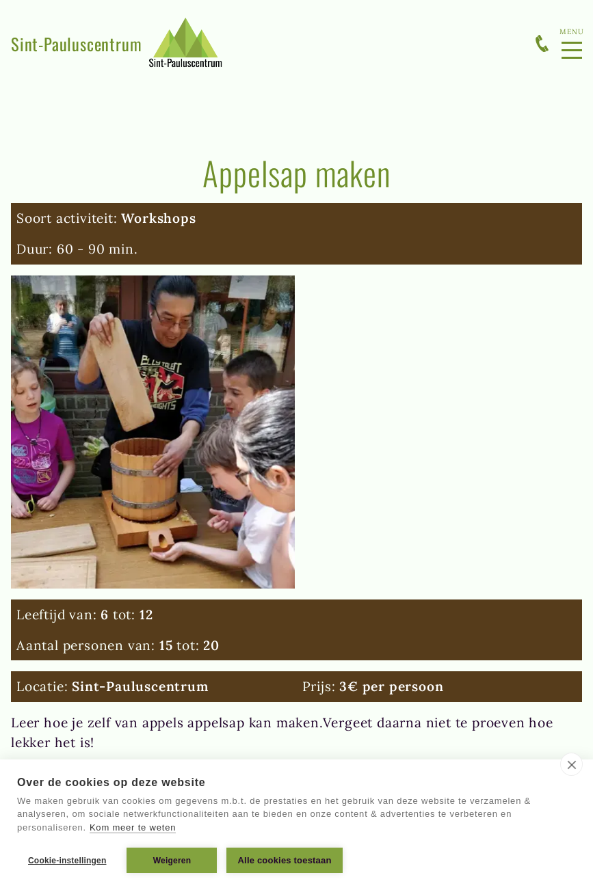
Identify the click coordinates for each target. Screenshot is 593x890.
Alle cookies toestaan (284, 860)
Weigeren (172, 860)
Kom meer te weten (133, 827)
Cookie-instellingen (67, 860)
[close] (571, 764)
